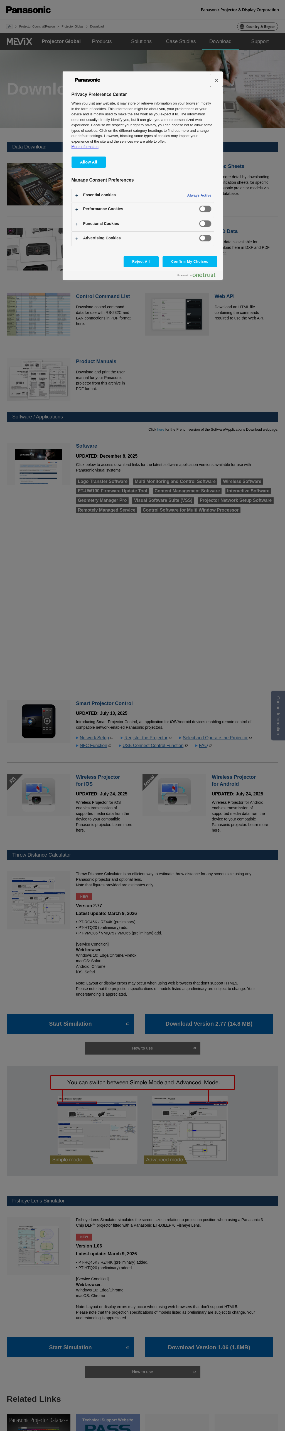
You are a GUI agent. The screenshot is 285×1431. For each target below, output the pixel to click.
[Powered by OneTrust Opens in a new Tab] (199, 276)
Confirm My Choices (189, 262)
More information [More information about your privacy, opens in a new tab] (85, 147)
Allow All (88, 162)
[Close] (216, 80)
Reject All (141, 262)
